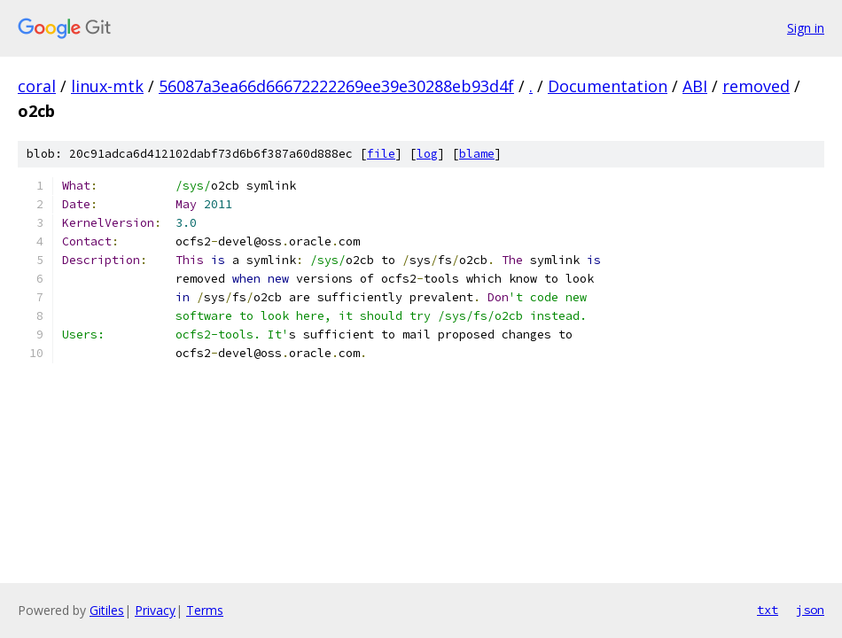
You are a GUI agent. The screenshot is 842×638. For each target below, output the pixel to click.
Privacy (155, 610)
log (427, 153)
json (810, 610)
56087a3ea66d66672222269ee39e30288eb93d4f (336, 86)
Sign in (805, 27)
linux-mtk (107, 86)
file (381, 153)
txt (767, 610)
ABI (694, 86)
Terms (204, 610)
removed (756, 86)
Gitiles (107, 610)
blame (477, 153)
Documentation (607, 86)
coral (37, 86)
